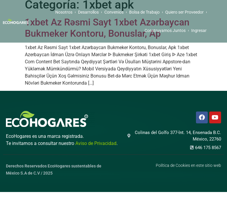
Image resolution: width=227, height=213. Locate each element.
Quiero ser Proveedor (184, 12)
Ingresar (199, 30)
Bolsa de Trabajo (144, 12)
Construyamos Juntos (165, 30)
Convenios (114, 12)
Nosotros (63, 12)
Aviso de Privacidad (95, 143)
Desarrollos (88, 12)
